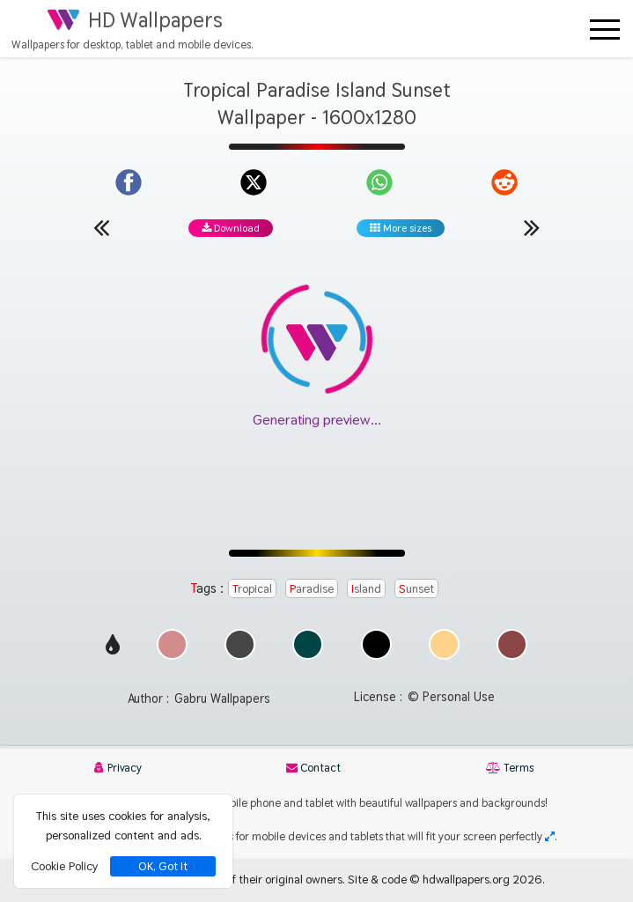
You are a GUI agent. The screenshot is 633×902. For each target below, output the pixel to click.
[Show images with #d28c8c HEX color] (172, 655)
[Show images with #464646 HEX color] (239, 655)
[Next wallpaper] (532, 227)
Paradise (312, 588)
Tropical (252, 588)
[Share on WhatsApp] (379, 182)
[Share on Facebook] (128, 182)
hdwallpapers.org (466, 879)
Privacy (118, 767)
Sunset (416, 588)
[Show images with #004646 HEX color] (307, 655)
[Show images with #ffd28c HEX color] (444, 655)
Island (366, 588)
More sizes (400, 228)
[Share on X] (253, 182)
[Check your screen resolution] (550, 836)
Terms (510, 767)
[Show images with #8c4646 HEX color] (512, 655)
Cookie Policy (64, 866)
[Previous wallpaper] (101, 227)
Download (231, 228)
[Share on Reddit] (504, 182)
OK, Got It (163, 866)
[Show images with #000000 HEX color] (376, 655)
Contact (313, 767)
